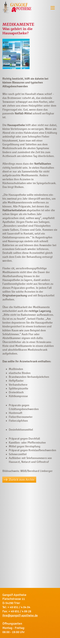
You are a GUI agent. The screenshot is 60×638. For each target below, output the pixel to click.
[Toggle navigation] (52, 8)
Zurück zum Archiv (21, 479)
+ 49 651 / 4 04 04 (19, 607)
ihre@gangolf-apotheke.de (20, 615)
